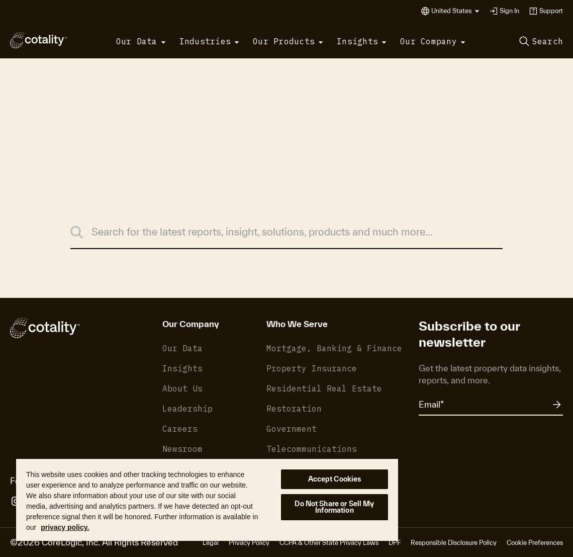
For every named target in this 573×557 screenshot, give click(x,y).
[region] (207, 499)
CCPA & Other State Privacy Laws (328, 542)
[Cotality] (38, 40)
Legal (211, 542)
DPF (395, 542)
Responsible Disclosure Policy (454, 542)
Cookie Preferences (535, 542)
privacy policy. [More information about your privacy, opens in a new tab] (65, 527)
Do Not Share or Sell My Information (334, 507)
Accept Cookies (334, 479)
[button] (455, 11)
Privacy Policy (249, 542)
